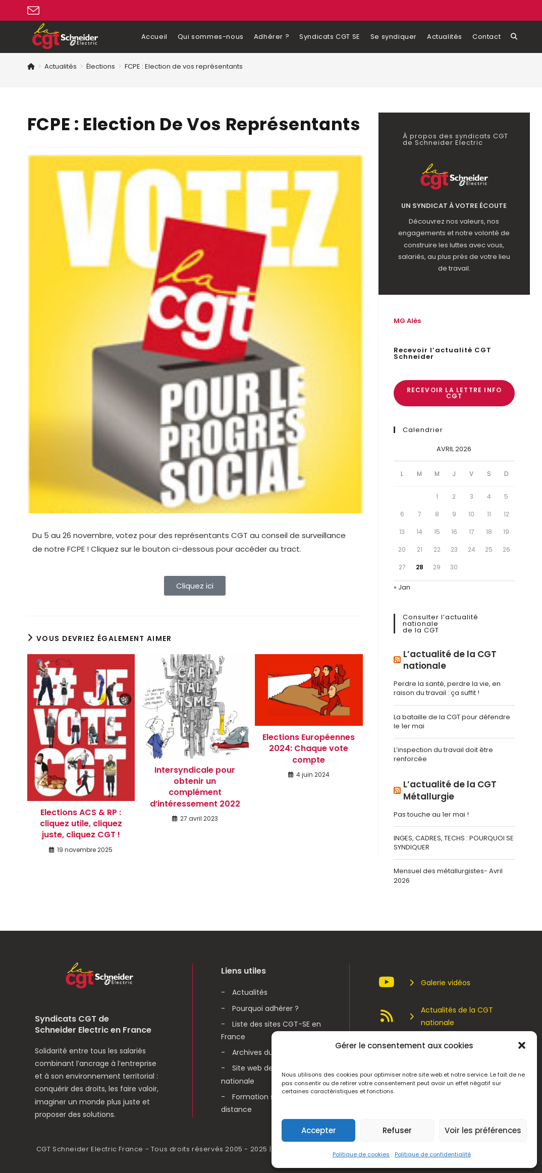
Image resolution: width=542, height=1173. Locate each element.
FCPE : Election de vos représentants (184, 66)
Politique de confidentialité (433, 1154)
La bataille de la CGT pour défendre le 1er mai (452, 721)
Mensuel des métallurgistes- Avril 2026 (448, 875)
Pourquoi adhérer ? (265, 1008)
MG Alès (407, 321)
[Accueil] (31, 66)
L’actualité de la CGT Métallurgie (450, 791)
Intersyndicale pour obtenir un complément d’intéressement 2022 (195, 787)
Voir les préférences (483, 1130)
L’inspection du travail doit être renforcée (443, 754)
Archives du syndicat (268, 1052)
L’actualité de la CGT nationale (450, 660)
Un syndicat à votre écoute (454, 205)
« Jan (402, 587)
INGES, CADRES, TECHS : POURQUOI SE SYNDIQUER (454, 842)
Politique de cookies (361, 1154)
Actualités (249, 992)
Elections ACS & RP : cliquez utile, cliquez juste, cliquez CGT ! (81, 824)
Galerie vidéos (424, 982)
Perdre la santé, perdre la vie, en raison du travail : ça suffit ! (447, 688)
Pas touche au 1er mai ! (431, 814)
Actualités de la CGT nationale (435, 1016)
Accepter (318, 1130)
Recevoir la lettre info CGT (454, 393)
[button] (522, 1045)
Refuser (397, 1130)
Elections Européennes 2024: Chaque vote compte (308, 749)
